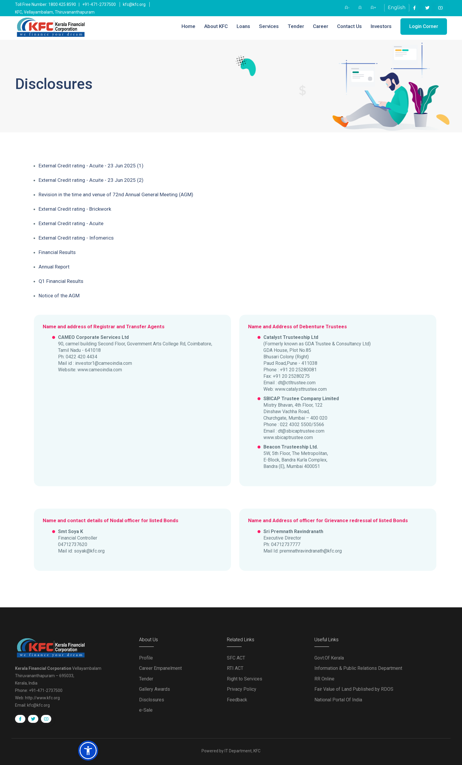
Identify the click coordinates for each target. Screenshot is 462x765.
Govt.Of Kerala (329, 658)
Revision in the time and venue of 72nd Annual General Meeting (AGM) (116, 194)
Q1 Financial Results (61, 281)
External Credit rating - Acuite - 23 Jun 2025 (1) (91, 166)
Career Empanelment (160, 668)
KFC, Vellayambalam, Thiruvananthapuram (55, 12)
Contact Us (349, 26)
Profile (146, 658)
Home (188, 26)
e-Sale (146, 710)
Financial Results (57, 252)
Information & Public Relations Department (358, 668)
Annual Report (54, 267)
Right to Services (244, 679)
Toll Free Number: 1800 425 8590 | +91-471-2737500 (65, 4)
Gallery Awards (154, 689)
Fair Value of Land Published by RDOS (353, 689)
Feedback (237, 700)
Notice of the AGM (59, 296)
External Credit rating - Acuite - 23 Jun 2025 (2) (91, 180)
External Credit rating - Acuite (71, 223)
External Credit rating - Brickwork (75, 209)
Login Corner (423, 26)
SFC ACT (236, 658)
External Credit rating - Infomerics (76, 238)
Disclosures (151, 700)
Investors (381, 26)
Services (269, 26)
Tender (296, 26)
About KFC (216, 26)
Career (320, 26)
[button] (88, 750)
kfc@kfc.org (134, 4)
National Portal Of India (338, 700)
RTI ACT (235, 668)
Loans (243, 26)
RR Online (324, 679)
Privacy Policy (241, 689)
